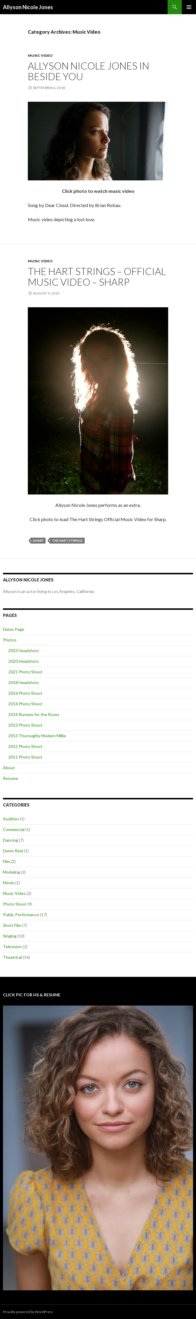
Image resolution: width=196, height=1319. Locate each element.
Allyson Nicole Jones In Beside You (88, 71)
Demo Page (13, 629)
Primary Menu (189, 7)
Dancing (10, 840)
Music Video (40, 55)
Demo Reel (13, 850)
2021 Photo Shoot (25, 671)
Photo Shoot (15, 903)
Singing (10, 935)
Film (6, 861)
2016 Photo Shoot (25, 693)
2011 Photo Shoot (25, 756)
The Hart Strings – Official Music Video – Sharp (97, 276)
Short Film (12, 925)
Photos (10, 639)
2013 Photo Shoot (25, 725)
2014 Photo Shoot (25, 703)
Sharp (38, 540)
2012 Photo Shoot (25, 746)
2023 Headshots (23, 650)
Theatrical (12, 957)
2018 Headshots (23, 682)
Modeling (11, 872)
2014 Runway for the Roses (34, 714)
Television (12, 946)
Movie (8, 882)
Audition (11, 818)
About (9, 767)
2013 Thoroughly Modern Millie (37, 735)
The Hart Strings (67, 540)
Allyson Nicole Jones (28, 7)
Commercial (14, 829)
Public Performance (21, 914)
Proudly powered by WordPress (28, 1312)
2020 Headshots (23, 661)
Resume (10, 778)
